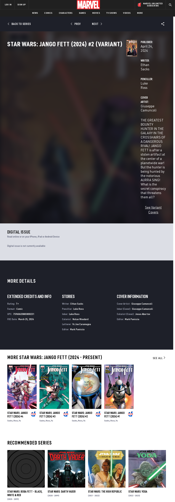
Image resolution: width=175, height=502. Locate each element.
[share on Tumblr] (163, 456)
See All (159, 277)
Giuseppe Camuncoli (72, 98)
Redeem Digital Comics (61, 466)
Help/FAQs (34, 455)
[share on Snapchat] (146, 464)
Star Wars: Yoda (137, 410)
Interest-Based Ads (157, 489)
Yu (20, 339)
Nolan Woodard (80, 238)
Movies (96, 13)
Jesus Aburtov (142, 232)
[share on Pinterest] (154, 464)
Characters (66, 13)
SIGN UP (21, 4)
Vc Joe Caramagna (81, 243)
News (35, 13)
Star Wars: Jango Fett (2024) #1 (114, 333)
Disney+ (62, 452)
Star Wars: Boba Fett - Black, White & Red (24, 412)
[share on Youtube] (137, 464)
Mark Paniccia (77, 248)
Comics (48, 13)
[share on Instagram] (154, 456)
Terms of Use (12, 489)
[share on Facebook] (137, 457)
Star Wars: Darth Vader (62, 410)
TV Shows (111, 13)
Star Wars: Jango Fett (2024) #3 (49, 333)
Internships (36, 466)
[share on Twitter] (146, 456)
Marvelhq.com (66, 458)
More (140, 13)
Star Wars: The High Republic (105, 410)
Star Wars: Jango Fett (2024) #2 (82, 333)
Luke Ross (117, 84)
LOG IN (8, 4)
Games (82, 13)
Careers (33, 461)
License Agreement (135, 489)
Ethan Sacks (66, 84)
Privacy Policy (28, 489)
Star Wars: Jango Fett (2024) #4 (17, 333)
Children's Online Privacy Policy (108, 489)
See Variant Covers (71, 131)
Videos (127, 13)
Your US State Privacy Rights (52, 489)
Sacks (10, 339)
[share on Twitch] (163, 464)
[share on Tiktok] (137, 472)
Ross (16, 339)
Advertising (64, 447)
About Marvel (33, 449)
